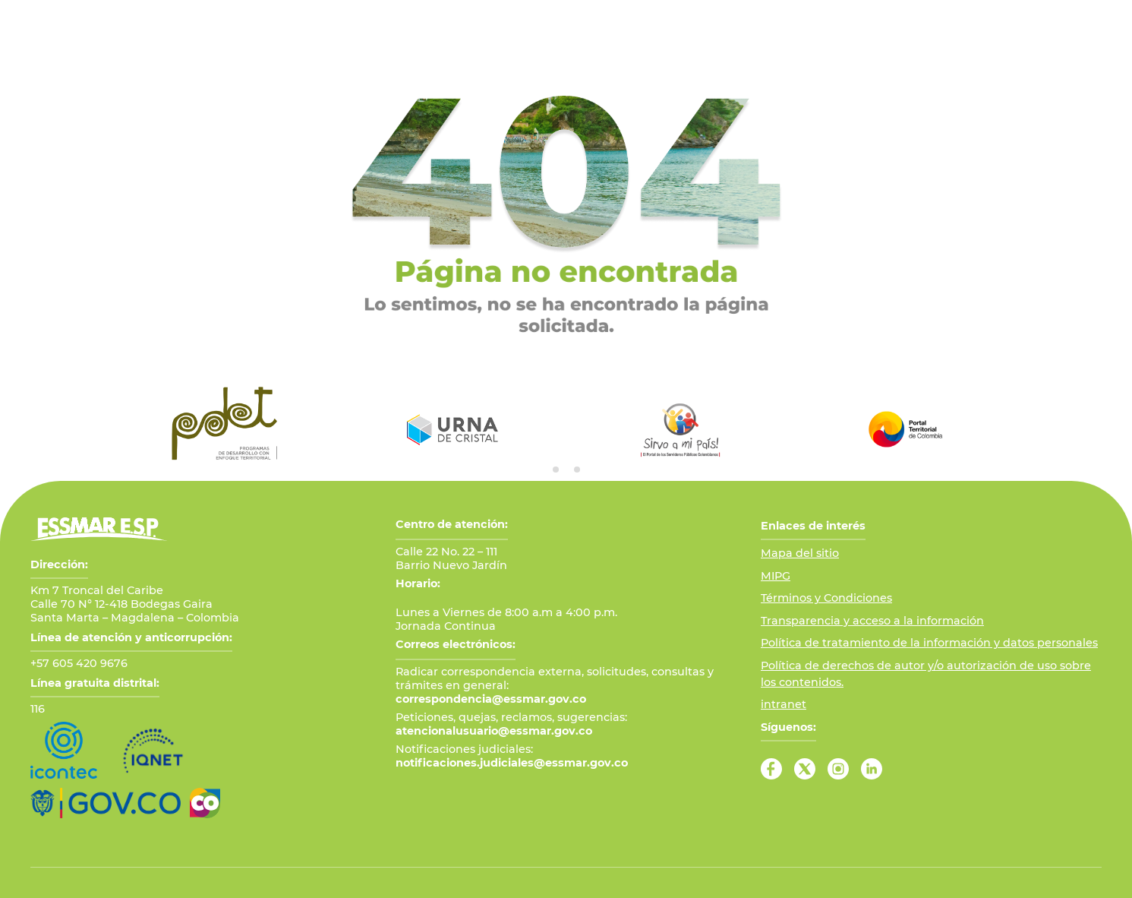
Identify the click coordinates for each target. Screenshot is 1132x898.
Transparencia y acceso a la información (872, 621)
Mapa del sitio (800, 553)
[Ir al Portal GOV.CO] (105, 803)
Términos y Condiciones (826, 598)
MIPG (775, 576)
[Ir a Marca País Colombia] (205, 803)
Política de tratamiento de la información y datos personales (929, 643)
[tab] (556, 469)
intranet (783, 704)
